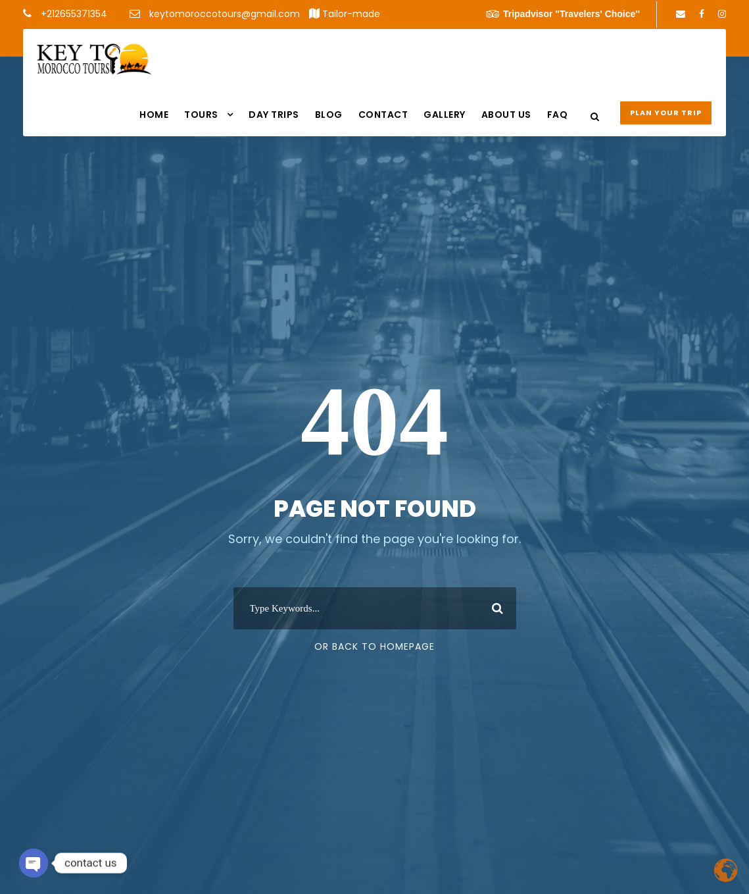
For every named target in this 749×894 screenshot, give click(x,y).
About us (506, 114)
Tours (201, 114)
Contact (383, 114)
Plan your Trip (666, 112)
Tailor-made (351, 13)
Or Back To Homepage (374, 646)
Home (153, 114)
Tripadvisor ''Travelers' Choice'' (563, 14)
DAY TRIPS (274, 114)
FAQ (557, 114)
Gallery (444, 114)
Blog (329, 114)
